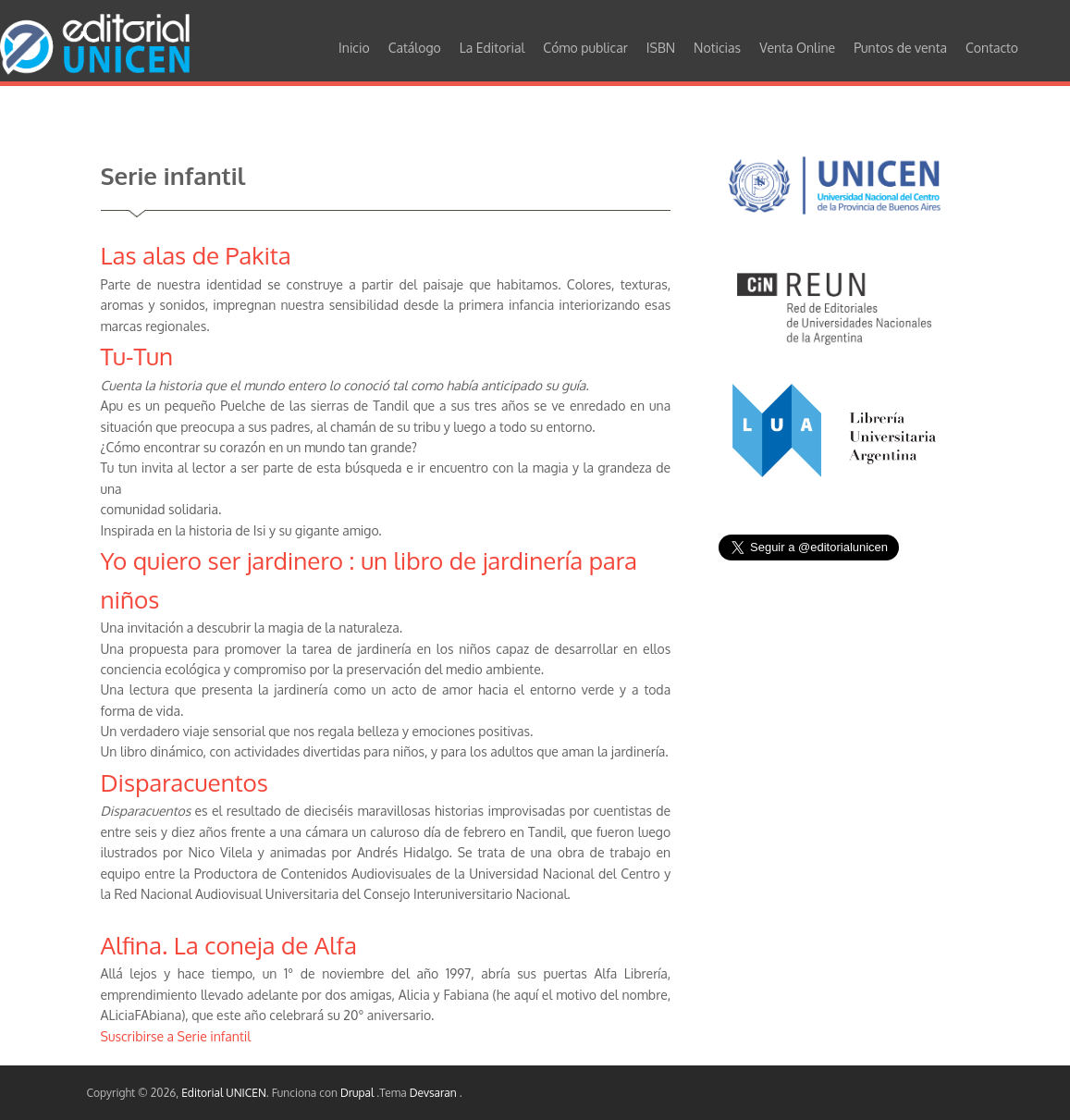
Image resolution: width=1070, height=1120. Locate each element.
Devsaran (435, 1093)
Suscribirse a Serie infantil (176, 1036)
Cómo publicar (585, 47)
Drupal (358, 1093)
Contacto (991, 47)
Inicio (354, 47)
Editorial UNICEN (223, 1093)
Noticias (717, 47)
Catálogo (414, 47)
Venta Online (797, 47)
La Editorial (492, 47)
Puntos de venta (900, 47)
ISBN (660, 47)
